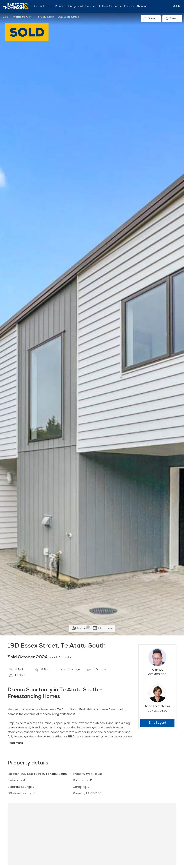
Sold (5, 17)
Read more (15, 743)
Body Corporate (112, 6)
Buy (35, 6)
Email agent (157, 722)
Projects (129, 6)
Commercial (92, 6)
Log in (176, 6)
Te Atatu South (45, 17)
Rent (49, 6)
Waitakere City (22, 17)
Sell (42, 6)
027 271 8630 (157, 711)
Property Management (69, 6)
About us (141, 6)
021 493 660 (157, 674)
